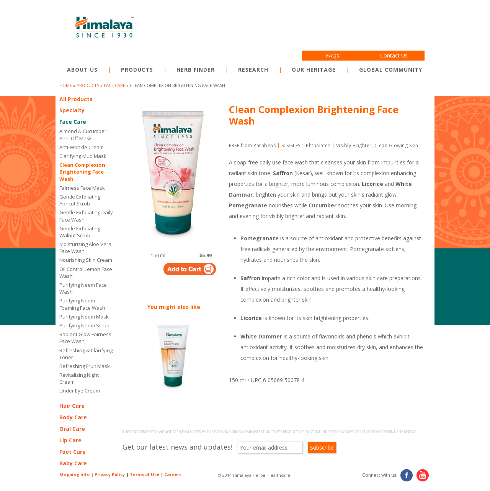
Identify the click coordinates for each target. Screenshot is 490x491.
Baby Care (73, 463)
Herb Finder (195, 69)
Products (137, 69)
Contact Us (394, 55)
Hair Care (72, 405)
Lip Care (70, 440)
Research (253, 69)
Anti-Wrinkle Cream (81, 147)
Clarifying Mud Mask (82, 156)
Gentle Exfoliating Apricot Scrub (79, 200)
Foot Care (72, 451)
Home (65, 85)
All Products (76, 99)
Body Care (73, 417)
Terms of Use (144, 474)
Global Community (390, 69)
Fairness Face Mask (82, 187)
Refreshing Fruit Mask (84, 366)
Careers (172, 474)
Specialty (72, 110)
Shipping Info (74, 474)
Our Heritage (314, 69)
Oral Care (72, 428)
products (88, 85)
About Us (82, 69)
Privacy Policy (110, 474)
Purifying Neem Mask (84, 316)
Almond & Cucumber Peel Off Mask (82, 134)
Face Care (114, 85)
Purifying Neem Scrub (84, 325)
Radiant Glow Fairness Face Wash (85, 338)
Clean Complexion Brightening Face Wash (82, 171)
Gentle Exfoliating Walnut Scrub (79, 232)
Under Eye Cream (80, 390)
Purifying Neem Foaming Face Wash (82, 304)
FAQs (332, 55)
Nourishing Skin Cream (85, 259)
